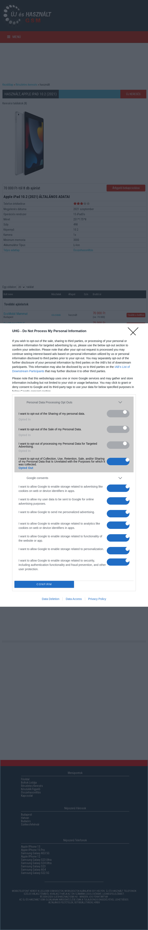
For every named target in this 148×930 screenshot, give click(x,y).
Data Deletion (50, 599)
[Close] (136, 331)
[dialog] (74, 465)
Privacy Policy (97, 599)
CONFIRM (44, 584)
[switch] (118, 413)
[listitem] (74, 402)
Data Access (74, 599)
